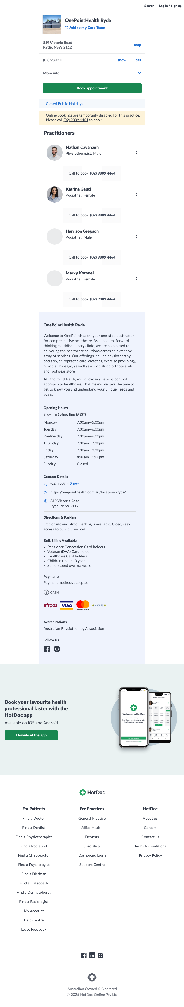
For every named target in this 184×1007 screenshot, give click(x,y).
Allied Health (92, 828)
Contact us (150, 837)
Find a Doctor (33, 818)
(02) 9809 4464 (76, 120)
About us (150, 818)
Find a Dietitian (33, 874)
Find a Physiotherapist (34, 837)
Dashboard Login (92, 855)
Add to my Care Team (85, 28)
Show (122, 60)
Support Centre (92, 865)
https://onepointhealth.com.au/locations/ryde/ (88, 492)
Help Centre (34, 920)
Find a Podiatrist (33, 846)
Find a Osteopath (34, 883)
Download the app (31, 735)
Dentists (92, 837)
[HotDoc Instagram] (100, 955)
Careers (150, 828)
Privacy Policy (150, 855)
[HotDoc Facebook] (84, 955)
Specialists (92, 846)
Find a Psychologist (34, 865)
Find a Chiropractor (34, 855)
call (138, 60)
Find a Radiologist (33, 902)
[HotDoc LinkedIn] (92, 955)
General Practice (92, 818)
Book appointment (92, 88)
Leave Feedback (33, 929)
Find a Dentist (33, 828)
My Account (34, 911)
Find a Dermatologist (34, 892)
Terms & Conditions (150, 846)
